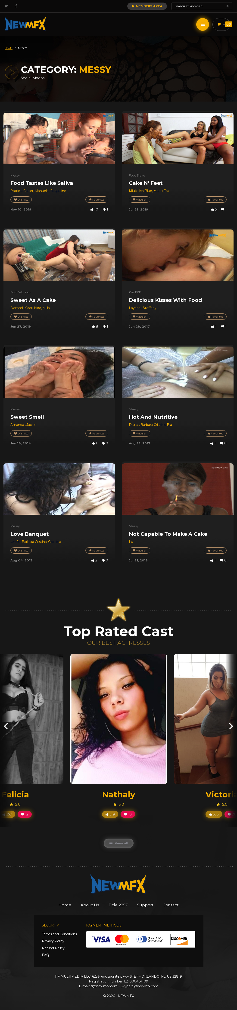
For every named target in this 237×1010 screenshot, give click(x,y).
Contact (171, 905)
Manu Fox (161, 191)
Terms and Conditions (59, 934)
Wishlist (21, 199)
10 (128, 814)
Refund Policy (53, 948)
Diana (134, 425)
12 (24, 814)
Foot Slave (137, 175)
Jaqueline (58, 191)
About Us (90, 905)
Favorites (96, 199)
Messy (15, 175)
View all (118, 843)
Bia (169, 425)
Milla (46, 308)
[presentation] (6, 725)
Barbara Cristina (152, 425)
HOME (8, 48)
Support (145, 905)
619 (110, 814)
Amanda (17, 425)
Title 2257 (118, 905)
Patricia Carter (21, 191)
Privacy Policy (53, 941)
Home (65, 905)
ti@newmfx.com (104, 986)
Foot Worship (20, 292)
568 (214, 814)
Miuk (133, 191)
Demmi (17, 308)
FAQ (45, 955)
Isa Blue (145, 191)
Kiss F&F (135, 292)
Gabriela (54, 542)
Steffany (149, 308)
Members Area (147, 6)
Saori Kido (33, 308)
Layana (135, 308)
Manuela (42, 191)
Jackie (31, 425)
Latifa (15, 542)
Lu (131, 542)
